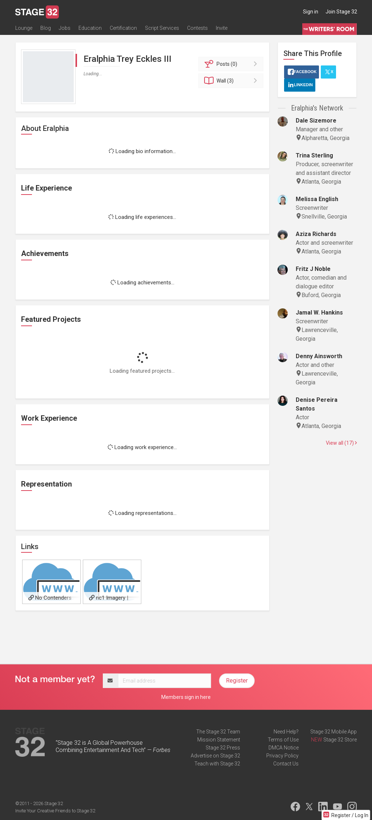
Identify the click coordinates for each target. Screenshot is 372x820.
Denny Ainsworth (319, 356)
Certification (123, 28)
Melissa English (317, 199)
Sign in (310, 12)
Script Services (162, 28)
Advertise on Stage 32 (215, 756)
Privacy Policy (282, 756)
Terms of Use (283, 740)
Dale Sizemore (316, 120)
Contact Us (286, 764)
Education (90, 28)
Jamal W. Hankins (319, 312)
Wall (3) (232, 80)
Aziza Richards (316, 234)
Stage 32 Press (223, 748)
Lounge (23, 28)
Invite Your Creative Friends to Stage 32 (55, 810)
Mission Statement (218, 740)
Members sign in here (186, 697)
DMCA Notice (283, 748)
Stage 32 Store (340, 740)
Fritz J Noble (313, 268)
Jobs (64, 28)
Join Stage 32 (341, 12)
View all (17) (341, 443)
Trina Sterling (314, 155)
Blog (45, 28)
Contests (197, 28)
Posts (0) (232, 64)
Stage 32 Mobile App (333, 732)
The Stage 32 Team (218, 732)
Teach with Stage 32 (217, 764)
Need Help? (286, 732)
